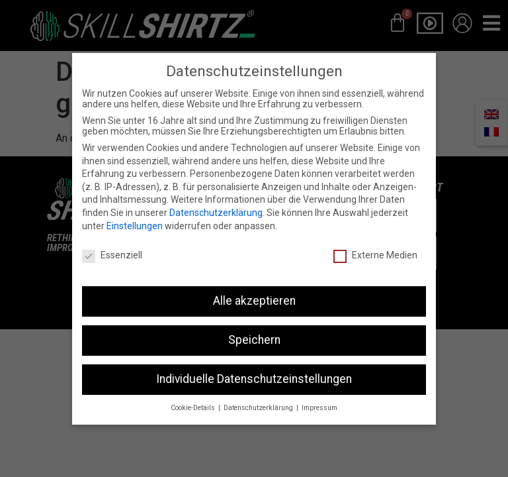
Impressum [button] (319, 395)
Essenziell (112, 242)
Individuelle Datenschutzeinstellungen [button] (254, 366)
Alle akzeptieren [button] (254, 288)
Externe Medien (375, 242)
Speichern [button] (254, 327)
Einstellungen (134, 212)
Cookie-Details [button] (194, 395)
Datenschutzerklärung (216, 200)
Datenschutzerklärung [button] (259, 395)
